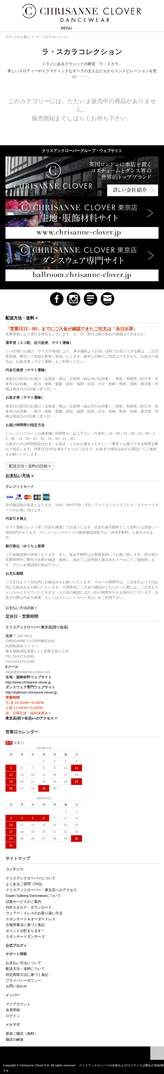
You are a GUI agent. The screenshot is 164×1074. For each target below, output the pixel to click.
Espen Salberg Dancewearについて (33, 896)
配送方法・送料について (25, 969)
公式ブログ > (15, 946)
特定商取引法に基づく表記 (27, 975)
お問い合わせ (16, 986)
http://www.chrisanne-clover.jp (28, 682)
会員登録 (13, 1010)
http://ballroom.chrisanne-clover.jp (31, 692)
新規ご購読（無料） (22, 1034)
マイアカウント (18, 1004)
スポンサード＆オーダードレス (30, 919)
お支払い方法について (23, 963)
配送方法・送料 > (21, 318)
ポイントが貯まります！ (25, 931)
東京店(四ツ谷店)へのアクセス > (31, 718)
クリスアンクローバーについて (30, 878)
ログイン (13, 1016)
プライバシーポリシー (23, 980)
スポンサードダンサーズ (25, 937)
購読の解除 (15, 1040)
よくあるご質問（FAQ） (25, 884)
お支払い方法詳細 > (21, 608)
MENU (62, 28)
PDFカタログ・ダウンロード (29, 907)
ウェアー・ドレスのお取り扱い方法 (34, 913)
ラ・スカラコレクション (52, 36)
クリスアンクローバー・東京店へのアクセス (41, 890)
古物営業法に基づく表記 (25, 925)
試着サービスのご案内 (23, 902)
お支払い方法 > (19, 475)
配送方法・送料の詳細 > (30, 466)
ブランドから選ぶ (17, 36)
